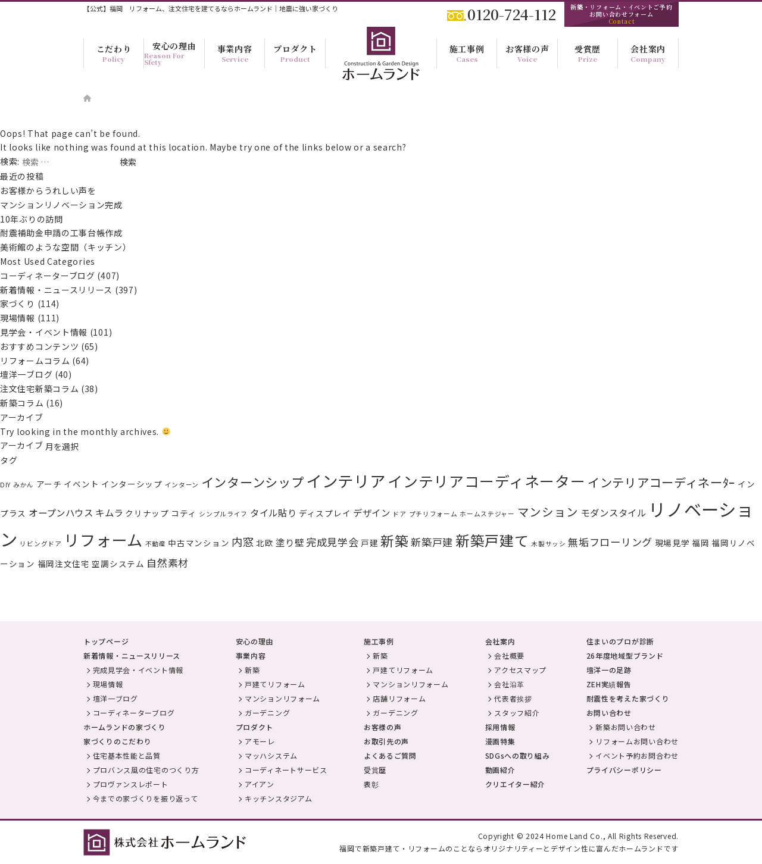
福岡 (700, 543)
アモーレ (260, 741)
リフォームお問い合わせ (637, 741)
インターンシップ (252, 482)
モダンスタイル (614, 512)
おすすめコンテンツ (39, 346)
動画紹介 (500, 770)
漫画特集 (500, 741)
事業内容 (251, 655)
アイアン (259, 784)
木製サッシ (548, 543)
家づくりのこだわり (117, 741)
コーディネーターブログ (47, 275)
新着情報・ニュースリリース (56, 290)
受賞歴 (375, 770)
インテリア (346, 480)
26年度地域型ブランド (625, 655)
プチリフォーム (433, 513)
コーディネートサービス (286, 770)
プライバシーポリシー (624, 770)
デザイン (372, 512)
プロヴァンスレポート (130, 784)
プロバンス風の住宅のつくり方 (146, 770)
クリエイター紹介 (515, 784)
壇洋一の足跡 (609, 670)
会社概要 (509, 655)
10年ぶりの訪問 (31, 219)
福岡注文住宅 (64, 563)
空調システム (118, 563)
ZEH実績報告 (609, 684)
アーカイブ (21, 445)
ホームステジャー (487, 513)
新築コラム (22, 403)
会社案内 (500, 641)
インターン (182, 484)
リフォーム (103, 539)
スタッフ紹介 (516, 713)
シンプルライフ (223, 513)
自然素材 (167, 562)
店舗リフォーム (399, 698)
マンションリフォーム (282, 698)
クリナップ (147, 513)
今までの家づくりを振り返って (145, 798)
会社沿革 (509, 684)
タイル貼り (273, 512)
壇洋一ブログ (26, 374)
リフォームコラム (35, 361)
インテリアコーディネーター (486, 481)
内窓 (243, 541)
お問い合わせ (609, 713)
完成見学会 (332, 541)
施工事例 (379, 641)
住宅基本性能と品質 (127, 755)
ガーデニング (267, 713)
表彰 (371, 784)
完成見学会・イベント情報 (138, 670)
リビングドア (40, 543)
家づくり (17, 303)
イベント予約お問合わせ (637, 755)
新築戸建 (432, 541)
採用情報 (500, 727)
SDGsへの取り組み (517, 755)
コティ (183, 513)
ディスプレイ (325, 513)
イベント (81, 484)
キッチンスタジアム (278, 798)
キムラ (109, 512)
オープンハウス (61, 512)
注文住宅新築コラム (39, 389)
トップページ (106, 641)
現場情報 (17, 318)
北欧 (264, 543)
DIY (5, 484)
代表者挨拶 (513, 698)
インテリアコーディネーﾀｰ (661, 482)
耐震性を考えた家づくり (628, 698)
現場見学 (672, 543)
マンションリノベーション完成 (61, 205)
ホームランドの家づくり (124, 727)
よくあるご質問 (390, 755)
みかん (23, 484)
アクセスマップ (520, 670)
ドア (399, 513)
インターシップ (132, 484)
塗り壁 (290, 542)
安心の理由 (255, 641)
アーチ (49, 484)
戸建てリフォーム (275, 684)
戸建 (369, 543)
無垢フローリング (610, 541)
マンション (548, 511)
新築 (394, 540)
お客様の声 (383, 727)
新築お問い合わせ (625, 727)
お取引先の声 (386, 741)
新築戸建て (492, 540)
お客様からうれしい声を (52, 190)
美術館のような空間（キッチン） (66, 247)
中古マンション (198, 543)
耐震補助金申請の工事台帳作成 (61, 233)
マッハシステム (271, 755)
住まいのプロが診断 (620, 641)
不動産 (155, 543)
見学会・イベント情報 (44, 332)
